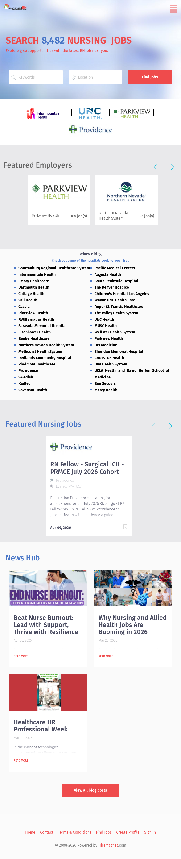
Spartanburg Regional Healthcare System (54, 268)
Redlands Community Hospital (44, 358)
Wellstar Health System (115, 332)
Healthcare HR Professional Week (41, 726)
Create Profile (128, 832)
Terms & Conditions (74, 832)
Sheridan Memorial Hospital (119, 351)
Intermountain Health (37, 274)
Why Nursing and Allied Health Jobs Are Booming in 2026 (133, 624)
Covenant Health (32, 390)
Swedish (25, 377)
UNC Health (104, 319)
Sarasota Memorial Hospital (42, 326)
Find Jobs (150, 77)
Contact (46, 832)
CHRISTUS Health (109, 358)
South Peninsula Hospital (116, 281)
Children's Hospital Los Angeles (122, 293)
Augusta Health (108, 274)
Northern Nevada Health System (46, 345)
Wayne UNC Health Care (115, 300)
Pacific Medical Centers (115, 268)
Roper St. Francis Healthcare (119, 306)
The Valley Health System (116, 313)
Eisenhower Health (34, 332)
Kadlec (24, 383)
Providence (28, 370)
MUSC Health (106, 326)
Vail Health (27, 300)
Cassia (24, 306)
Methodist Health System (40, 351)
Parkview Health (109, 338)
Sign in (150, 832)
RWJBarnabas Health (36, 319)
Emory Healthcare (33, 281)
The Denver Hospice (112, 287)
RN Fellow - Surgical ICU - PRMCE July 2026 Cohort (87, 468)
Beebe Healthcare (33, 338)
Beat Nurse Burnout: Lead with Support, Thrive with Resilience (46, 624)
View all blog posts (90, 790)
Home (30, 832)
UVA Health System (111, 364)
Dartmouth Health (33, 287)
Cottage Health (31, 293)
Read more (21, 656)
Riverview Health (33, 313)
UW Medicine (106, 345)
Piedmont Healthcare (36, 364)
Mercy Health (106, 390)
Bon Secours (105, 383)
